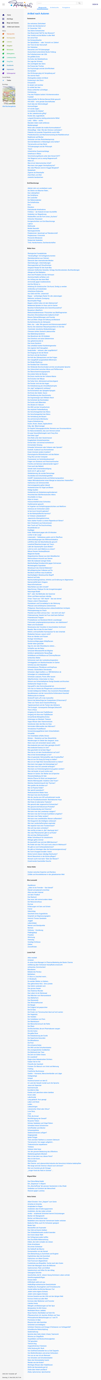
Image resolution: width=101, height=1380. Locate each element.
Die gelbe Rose (33, 1033)
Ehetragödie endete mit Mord (38, 78)
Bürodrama (31, 969)
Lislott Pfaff (31, 952)
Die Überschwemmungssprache (39, 372)
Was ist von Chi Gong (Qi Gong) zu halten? (42, 759)
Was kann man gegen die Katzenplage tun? (43, 764)
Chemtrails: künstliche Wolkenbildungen (42, 329)
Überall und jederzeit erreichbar (38, 890)
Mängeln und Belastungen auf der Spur (41, 1306)
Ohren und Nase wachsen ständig (39, 596)
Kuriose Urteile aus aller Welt (38, 1299)
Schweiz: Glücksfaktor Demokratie (40, 670)
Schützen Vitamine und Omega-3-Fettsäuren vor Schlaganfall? (49, 1327)
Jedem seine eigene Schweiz (38, 1292)
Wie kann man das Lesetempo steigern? (42, 811)
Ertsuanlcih (32, 83)
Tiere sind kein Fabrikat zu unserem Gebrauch (43, 1140)
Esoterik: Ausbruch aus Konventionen (41, 450)
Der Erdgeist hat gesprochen (37, 1007)
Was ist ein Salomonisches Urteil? (39, 163)
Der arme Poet (33, 38)
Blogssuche (43, 7)
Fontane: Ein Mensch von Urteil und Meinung (43, 1066)
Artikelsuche (54, 7)
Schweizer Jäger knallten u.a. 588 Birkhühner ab (44, 672)
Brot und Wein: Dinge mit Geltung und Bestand (44, 320)
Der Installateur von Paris (36, 1019)
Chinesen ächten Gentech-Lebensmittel (41, 331)
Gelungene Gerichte (34, 1273)
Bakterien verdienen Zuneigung (38, 298)
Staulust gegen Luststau (36, 1191)
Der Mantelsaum (33, 1021)
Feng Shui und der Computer (38, 457)
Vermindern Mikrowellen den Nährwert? (41, 726)
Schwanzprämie (33, 1130)
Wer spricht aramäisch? (36, 790)
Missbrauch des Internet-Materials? (40, 568)
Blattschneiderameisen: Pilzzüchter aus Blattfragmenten (47, 312)
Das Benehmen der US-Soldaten (39, 336)
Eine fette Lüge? (33, 435)
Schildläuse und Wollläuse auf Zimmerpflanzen (44, 655)
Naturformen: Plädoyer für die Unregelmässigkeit (45, 589)
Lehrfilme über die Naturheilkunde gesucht (42, 542)
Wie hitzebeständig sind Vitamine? (40, 809)
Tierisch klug (32, 1344)
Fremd (30, 909)
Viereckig (31, 940)
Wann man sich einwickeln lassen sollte (41, 743)
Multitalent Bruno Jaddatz (37, 1310)
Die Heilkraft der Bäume (36, 1249)
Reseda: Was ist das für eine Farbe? (40, 629)
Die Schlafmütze (33, 202)
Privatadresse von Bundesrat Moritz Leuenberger (45, 620)
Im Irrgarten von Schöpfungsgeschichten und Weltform (47, 506)
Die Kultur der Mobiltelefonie (38, 59)
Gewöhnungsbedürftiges (36, 1277)
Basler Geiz (32, 1225)
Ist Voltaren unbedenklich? (37, 516)
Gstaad (30, 1078)
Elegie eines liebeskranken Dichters (40, 1059)
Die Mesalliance (33, 1040)
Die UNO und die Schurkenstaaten (39, 1047)
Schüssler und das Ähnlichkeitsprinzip (41, 139)
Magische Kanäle (34, 554)
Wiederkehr (32, 170)
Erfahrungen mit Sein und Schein (39, 906)
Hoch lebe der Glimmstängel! (38, 104)
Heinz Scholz (31, 1196)
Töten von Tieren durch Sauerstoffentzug (42, 703)
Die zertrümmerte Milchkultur (38, 419)
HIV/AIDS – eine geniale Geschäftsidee (41, 102)
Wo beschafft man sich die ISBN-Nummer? (43, 842)
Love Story (31, 1111)
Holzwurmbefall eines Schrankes (39, 502)
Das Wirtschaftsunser (35, 1003)
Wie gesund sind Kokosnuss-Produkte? (41, 807)
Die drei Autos (32, 1031)
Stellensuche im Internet (36, 696)
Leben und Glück (33, 1102)
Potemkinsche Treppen (36, 618)
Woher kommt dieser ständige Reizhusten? (43, 854)
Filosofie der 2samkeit (35, 1064)
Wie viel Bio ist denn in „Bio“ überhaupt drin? (43, 830)
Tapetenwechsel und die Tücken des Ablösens (44, 705)
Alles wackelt (32, 958)
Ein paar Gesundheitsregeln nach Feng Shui (43, 433)
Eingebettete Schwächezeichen (38, 440)
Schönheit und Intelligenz (36, 1325)
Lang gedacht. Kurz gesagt (37, 1099)
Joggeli (30, 921)
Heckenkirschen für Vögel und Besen (40, 487)
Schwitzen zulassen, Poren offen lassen (41, 677)
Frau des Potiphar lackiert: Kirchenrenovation (43, 94)
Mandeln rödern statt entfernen (38, 123)
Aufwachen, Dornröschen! (37, 967)
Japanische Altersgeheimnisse (38, 518)
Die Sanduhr (32, 71)
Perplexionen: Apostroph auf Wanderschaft (43, 233)
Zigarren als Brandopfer (36, 172)
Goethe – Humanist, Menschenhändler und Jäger (45, 1073)
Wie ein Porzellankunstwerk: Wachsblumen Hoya (45, 800)
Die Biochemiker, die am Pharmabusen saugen (44, 1029)
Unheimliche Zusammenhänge (38, 151)
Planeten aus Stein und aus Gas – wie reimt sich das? (46, 613)
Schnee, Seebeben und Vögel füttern (40, 1123)
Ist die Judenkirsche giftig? (37, 113)
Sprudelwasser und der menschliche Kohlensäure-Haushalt (48, 693)
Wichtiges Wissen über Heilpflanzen (40, 1365)
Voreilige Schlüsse (34, 942)
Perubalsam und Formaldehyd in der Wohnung (44, 603)
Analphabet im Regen (35, 1206)
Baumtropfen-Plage (34, 301)
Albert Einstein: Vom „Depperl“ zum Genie (42, 1202)
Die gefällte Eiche (34, 57)
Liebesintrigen (32, 1107)
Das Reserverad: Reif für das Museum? (41, 33)
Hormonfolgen (33, 106)
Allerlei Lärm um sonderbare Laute (40, 188)
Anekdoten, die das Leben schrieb (39, 1211)
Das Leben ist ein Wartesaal (37, 993)
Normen (30, 928)
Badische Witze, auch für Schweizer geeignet (43, 1223)
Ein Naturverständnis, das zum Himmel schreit (44, 431)
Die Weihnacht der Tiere (36, 1052)
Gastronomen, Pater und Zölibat (39, 1268)
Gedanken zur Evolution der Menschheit (41, 1188)
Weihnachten (32, 1161)
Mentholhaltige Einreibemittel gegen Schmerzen (44, 563)
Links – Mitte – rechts (35, 120)
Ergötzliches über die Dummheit (39, 1256)
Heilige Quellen (33, 490)
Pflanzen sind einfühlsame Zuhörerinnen (42, 606)
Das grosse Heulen (34, 988)
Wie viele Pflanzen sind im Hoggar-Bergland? (43, 168)
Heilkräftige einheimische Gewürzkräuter (42, 1284)
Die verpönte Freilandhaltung (38, 409)
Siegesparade (32, 1135)
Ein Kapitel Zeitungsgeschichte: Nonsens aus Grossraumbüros (49, 428)
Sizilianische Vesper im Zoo (37, 684)
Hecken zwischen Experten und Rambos (42, 872)
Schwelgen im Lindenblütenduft (39, 674)
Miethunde (31, 226)
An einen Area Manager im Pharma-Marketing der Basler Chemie (50, 962)
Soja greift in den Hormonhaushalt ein (41, 686)
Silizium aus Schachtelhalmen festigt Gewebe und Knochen (48, 681)
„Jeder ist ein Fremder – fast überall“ (40, 888)
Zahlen (30, 944)
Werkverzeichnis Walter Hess (38, 792)
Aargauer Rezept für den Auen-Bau (40, 268)
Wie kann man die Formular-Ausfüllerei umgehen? (45, 814)
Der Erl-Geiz (32, 1010)
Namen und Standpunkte (36, 925)
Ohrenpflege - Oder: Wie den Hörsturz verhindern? (45, 130)
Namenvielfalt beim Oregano (38, 582)
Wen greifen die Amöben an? (38, 785)
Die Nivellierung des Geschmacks (39, 395)
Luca (29, 1114)
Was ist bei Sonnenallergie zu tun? (39, 755)
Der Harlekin (32, 1017)
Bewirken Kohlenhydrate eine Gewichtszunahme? (45, 308)
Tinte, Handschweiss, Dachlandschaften (42, 243)
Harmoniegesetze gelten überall (39, 485)
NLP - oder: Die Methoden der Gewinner (41, 594)
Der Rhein (31, 1026)
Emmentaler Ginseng (35, 445)
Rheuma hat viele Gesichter (37, 1322)
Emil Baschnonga (33, 183)
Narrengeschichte (34, 231)
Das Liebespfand (33, 193)
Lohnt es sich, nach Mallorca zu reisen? (41, 549)
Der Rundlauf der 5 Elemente (38, 365)
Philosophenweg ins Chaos (37, 610)
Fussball (30, 97)
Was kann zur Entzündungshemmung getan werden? (46, 769)
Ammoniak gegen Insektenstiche (39, 282)
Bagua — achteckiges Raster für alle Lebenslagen (45, 296)
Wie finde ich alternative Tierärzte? (40, 802)
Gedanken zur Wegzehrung (37, 214)
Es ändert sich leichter (35, 85)
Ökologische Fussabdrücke (37, 253)
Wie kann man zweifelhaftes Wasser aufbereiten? (45, 819)
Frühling (30, 1069)
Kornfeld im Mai (33, 1090)
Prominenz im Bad (34, 1320)
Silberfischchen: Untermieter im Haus (41, 679)
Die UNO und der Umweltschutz (39, 407)
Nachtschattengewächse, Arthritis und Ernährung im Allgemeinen (50, 580)
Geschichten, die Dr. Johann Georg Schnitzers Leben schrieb (49, 1275)
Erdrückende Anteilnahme (37, 209)
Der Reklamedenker (34, 200)
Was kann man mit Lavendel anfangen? (41, 766)
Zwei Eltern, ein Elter (35, 175)
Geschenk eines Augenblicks (38, 914)
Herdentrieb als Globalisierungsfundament (42, 492)
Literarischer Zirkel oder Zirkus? (39, 1109)
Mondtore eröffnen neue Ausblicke (40, 573)
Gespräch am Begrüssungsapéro (39, 916)
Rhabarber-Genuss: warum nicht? (39, 634)
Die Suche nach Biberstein (37, 402)
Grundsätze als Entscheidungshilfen (40, 476)
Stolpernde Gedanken (35, 240)
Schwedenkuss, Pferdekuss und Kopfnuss (42, 667)
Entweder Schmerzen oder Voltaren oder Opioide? (45, 447)
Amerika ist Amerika (35, 1204)
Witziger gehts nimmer (35, 840)
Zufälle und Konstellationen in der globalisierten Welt (46, 874)
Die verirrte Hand (33, 76)
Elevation (31, 207)
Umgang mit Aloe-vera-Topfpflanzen (40, 712)
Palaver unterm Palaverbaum (38, 601)
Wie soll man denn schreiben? (38, 828)
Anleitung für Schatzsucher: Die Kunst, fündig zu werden (47, 286)
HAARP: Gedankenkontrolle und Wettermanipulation (46, 478)
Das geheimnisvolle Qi (35, 341)
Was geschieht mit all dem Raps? (39, 750)
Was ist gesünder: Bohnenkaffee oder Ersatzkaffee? (46, 757)
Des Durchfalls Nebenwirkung (38, 1239)
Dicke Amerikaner (34, 1244)
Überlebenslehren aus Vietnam (38, 258)
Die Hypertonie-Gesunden (36, 1038)
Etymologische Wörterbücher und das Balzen (43, 454)
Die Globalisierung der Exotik (38, 1036)
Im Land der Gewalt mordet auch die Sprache (43, 1083)
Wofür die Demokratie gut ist (38, 1367)
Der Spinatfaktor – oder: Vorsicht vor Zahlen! (43, 42)
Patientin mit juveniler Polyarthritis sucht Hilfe (44, 132)
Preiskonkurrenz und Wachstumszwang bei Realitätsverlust (48, 135)
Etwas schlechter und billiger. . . (39, 90)
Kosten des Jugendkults (36, 116)
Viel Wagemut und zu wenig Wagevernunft (42, 158)
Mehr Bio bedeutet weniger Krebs (39, 561)
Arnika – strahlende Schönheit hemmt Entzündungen (46, 1213)
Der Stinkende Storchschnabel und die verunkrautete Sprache (49, 367)
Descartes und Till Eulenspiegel (39, 50)
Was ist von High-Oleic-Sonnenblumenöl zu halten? (45, 762)
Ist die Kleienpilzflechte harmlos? (39, 513)
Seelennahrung (33, 1332)
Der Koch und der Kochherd (37, 355)
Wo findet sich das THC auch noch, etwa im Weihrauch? (47, 845)
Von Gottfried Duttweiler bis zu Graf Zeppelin (43, 1351)
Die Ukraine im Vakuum (36, 405)
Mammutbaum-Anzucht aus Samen (40, 558)
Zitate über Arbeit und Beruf (37, 1370)
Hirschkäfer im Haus (35, 497)
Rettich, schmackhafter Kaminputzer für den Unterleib (46, 632)
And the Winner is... (34, 284)
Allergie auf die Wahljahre (36, 272)
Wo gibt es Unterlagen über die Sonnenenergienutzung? (47, 849)
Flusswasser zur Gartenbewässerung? (41, 459)
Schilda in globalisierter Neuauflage (40, 653)
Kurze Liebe (32, 1095)
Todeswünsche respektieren (37, 1144)
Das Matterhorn (33, 998)
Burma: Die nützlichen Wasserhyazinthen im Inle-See (46, 327)
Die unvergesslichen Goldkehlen (39, 1050)
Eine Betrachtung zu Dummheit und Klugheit (43, 1254)
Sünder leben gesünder (36, 644)
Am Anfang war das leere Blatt (38, 279)
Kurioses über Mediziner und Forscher (41, 1301)
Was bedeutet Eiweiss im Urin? (38, 748)
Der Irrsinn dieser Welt (35, 1235)
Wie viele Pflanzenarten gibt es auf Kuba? (42, 833)
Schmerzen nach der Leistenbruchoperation (43, 660)
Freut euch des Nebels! (36, 466)
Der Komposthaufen (35, 40)
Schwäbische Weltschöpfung (38, 1329)
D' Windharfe (32, 979)
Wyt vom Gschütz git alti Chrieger (39, 1168)
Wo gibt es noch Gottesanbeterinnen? (41, 847)
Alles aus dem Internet (35, 892)
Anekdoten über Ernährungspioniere (40, 1209)
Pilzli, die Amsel (33, 1116)
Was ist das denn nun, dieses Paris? (40, 1156)
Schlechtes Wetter (34, 658)
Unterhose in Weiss (34, 154)
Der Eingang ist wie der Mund (38, 353)
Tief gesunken (32, 1341)
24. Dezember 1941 (34, 28)
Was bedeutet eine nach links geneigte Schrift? (44, 745)
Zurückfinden (32, 947)
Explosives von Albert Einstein (38, 1258)
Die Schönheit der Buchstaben (38, 400)
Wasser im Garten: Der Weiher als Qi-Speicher (43, 774)
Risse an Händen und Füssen (38, 636)
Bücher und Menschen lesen (37, 1218)
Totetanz (31, 1147)
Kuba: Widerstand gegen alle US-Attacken (42, 532)
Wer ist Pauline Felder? (35, 788)
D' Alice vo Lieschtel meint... (37, 977)
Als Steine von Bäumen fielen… (38, 191)
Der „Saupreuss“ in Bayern (37, 1184)
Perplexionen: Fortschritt (36, 235)
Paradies (31, 935)
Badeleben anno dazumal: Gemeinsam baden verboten (47, 1221)
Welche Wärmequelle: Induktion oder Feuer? (43, 781)
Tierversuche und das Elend (37, 144)
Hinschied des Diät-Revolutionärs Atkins (42, 495)
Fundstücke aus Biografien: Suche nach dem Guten (45, 1263)
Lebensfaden (32, 923)
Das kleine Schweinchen (36, 31)
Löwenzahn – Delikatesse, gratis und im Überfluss (45, 537)
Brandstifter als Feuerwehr (37, 1228)
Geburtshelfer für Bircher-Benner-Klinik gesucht (44, 99)
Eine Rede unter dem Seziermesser (40, 438)
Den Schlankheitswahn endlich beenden (41, 1232)
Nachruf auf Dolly (34, 577)
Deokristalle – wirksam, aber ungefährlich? (42, 350)
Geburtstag (31, 911)
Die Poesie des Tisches (36, 66)
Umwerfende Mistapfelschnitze (38, 717)
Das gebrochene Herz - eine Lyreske (40, 984)
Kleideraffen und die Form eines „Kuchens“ (42, 217)
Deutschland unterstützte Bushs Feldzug (42, 52)
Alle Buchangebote (9, 106)
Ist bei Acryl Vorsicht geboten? (38, 511)
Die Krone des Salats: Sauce (37, 393)
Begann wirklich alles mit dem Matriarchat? (43, 303)
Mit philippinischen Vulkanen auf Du (40, 570)
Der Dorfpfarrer (33, 195)
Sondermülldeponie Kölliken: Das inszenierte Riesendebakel (48, 691)
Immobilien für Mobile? (36, 111)
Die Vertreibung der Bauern (37, 417)
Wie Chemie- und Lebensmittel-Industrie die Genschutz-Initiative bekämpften (54, 1163)
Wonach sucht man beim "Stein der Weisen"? (43, 859)
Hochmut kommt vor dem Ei (37, 1081)
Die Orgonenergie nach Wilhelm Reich (41, 398)
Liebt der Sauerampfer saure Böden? (40, 547)
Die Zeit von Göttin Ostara (37, 1055)
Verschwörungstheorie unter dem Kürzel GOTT (44, 156)
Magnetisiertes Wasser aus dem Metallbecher (44, 556)
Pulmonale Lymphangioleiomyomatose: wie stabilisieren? (48, 622)
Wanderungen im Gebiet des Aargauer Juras (43, 740)
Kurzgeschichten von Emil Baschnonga (41, 221)
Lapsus (30, 224)
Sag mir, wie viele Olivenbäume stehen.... (42, 646)
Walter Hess (31, 248)
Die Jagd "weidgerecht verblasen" (39, 388)
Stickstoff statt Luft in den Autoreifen (40, 698)
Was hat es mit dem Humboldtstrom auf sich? (44, 752)
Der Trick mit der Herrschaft (37, 45)
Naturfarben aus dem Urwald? (38, 587)
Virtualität (31, 733)
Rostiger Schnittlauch (35, 639)
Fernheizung (32, 92)
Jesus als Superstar (34, 1085)
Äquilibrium (32, 885)
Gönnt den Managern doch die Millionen (42, 1266)
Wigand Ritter (31, 1176)
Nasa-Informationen (35, 584)
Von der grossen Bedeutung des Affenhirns (43, 1152)
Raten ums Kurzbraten (35, 625)
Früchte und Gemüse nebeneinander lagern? (43, 464)
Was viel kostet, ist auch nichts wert (40, 771)
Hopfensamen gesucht (35, 504)
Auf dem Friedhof (34, 895)
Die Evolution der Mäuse (36, 379)
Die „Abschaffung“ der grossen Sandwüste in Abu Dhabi (47, 1186)
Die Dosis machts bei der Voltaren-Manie (42, 376)
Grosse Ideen (32, 1280)
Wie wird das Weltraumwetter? (38, 835)
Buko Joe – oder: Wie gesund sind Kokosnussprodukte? (47, 324)
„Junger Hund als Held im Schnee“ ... (40, 1170)
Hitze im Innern (33, 499)
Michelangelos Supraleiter (37, 566)
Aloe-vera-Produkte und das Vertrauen (41, 275)
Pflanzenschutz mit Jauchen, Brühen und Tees (44, 1315)
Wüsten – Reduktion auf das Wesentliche (42, 738)
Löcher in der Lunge (34, 535)
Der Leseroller (32, 198)
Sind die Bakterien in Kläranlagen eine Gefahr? (44, 142)
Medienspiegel (33, 125)
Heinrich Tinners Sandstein (37, 918)
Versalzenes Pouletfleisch (37, 729)
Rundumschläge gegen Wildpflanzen (40, 641)
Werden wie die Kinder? (36, 1362)
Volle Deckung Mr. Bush (36, 1348)
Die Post (30, 1043)
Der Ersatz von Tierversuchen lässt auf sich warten (45, 1012)
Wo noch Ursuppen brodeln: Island (40, 852)
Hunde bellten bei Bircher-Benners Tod (41, 1289)
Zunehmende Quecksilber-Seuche (39, 861)
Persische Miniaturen (35, 238)
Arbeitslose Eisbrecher (35, 291)
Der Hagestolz (32, 1014)
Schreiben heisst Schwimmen (38, 1126)
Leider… (30, 1104)
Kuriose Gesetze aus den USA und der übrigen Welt (45, 1296)
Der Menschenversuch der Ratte (39, 1024)
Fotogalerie (66, 7)
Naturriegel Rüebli (34, 592)
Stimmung (31, 937)
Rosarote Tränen (33, 1121)
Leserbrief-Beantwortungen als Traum (41, 544)
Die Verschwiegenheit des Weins (39, 412)
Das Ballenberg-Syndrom (36, 334)
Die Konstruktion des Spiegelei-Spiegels (41, 391)
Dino (29, 205)
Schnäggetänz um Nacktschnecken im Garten (44, 662)
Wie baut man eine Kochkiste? (38, 795)
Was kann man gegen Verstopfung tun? (41, 165)
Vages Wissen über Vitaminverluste (40, 722)
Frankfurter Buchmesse (36, 1071)
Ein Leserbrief (32, 1057)
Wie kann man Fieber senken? (38, 816)
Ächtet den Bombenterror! (37, 26)
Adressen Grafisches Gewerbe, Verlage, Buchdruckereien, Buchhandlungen (54, 270)
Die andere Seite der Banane (37, 374)
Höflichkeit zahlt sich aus (36, 1282)
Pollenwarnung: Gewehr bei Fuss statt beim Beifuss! (46, 615)
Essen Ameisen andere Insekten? (39, 452)
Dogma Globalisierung (35, 421)
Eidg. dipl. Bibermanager (36, 426)
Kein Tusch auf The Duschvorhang (39, 525)
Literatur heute (33, 1303)
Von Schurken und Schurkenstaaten (40, 1358)
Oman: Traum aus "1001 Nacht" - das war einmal (44, 599)
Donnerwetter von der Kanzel (38, 1251)
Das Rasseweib (33, 1000)
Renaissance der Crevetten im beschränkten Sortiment (47, 627)
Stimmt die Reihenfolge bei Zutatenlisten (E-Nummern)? (47, 700)
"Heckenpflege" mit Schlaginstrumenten (41, 256)
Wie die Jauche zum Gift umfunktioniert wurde (44, 797)
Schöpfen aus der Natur (36, 648)
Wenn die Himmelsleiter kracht (38, 1360)
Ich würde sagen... (34, 109)
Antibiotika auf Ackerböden (37, 289)
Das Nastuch (32, 897)
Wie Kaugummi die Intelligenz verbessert (42, 821)
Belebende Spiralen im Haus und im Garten (43, 305)
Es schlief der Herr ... (35, 87)
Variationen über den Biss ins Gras (40, 724)
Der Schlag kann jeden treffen (38, 1237)
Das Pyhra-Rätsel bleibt (36, 1181)
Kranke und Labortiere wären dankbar (41, 1092)
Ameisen (31, 960)
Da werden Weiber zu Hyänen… (38, 981)
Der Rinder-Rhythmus (35, 362)
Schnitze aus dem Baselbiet (37, 665)
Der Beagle (31, 1005)
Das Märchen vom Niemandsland (39, 995)
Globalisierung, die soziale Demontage (41, 473)
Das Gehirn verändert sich (37, 986)
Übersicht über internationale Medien (40, 260)
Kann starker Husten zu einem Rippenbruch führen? (46, 521)
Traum (30, 149)
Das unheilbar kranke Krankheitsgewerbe (42, 346)
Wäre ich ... (31, 161)
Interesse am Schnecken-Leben (39, 509)
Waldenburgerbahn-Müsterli (37, 1154)
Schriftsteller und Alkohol (36, 1128)
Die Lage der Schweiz (35, 61)
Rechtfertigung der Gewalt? (37, 1118)
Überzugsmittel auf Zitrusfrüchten (39, 265)
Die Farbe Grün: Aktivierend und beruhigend (43, 381)
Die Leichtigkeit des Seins (36, 64)
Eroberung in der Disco (35, 80)
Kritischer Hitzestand (35, 219)
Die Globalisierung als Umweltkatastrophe (42, 386)
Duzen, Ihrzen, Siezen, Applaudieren (40, 424)
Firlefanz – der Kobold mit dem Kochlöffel (42, 212)
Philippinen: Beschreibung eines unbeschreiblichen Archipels (49, 608)
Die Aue (30, 904)
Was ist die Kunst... (34, 1159)
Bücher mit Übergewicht (36, 1216)
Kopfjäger (31, 530)
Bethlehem (31, 974)
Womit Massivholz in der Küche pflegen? (42, 856)
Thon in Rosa (32, 710)
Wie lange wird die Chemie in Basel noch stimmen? (45, 1166)
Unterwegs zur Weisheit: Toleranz (39, 719)
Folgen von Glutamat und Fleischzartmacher (43, 461)
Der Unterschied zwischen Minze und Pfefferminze (45, 369)
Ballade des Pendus (34, 972)
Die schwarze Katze (34, 1045)
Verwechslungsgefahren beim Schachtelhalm (43, 731)
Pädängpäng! (32, 932)
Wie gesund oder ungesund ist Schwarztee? (43, 804)
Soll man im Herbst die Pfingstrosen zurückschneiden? (47, 688)
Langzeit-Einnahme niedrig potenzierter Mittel (43, 118)
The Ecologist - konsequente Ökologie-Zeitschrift (45, 707)
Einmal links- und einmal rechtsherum (41, 443)
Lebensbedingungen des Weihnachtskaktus (43, 539)
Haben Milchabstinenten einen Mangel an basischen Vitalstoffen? (50, 480)
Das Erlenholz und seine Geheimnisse (41, 339)
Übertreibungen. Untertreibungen (39, 263)
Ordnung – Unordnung (35, 930)
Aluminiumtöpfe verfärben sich (38, 277)
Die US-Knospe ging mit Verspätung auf (41, 73)
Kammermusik (33, 1088)
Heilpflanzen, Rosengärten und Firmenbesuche (44, 1287)
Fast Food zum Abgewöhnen (38, 1261)
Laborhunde (32, 1097)
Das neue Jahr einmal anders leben (40, 899)
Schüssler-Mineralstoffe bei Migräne (40, 651)
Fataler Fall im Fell (34, 1062)
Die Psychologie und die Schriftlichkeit (41, 68)
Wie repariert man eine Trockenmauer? (41, 826)
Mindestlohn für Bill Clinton (37, 1308)
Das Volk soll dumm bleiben (37, 1230)
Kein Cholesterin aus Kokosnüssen (40, 523)
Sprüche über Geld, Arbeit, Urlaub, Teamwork (43, 1334)
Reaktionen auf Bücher (35, 137)
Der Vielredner (32, 47)
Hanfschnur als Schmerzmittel (38, 483)
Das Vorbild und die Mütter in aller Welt (41, 35)
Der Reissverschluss (35, 902)
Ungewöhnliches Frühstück (37, 1346)
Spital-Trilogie (32, 1137)
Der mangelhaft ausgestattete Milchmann (42, 360)
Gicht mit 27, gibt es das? (36, 471)
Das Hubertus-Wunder (35, 991)
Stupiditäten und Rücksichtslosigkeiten (41, 1339)
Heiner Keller (31, 867)
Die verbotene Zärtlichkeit (36, 24)
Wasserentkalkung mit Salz (37, 776)
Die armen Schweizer (35, 1247)
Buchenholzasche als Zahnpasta (39, 322)
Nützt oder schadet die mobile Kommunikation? (44, 128)
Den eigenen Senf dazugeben (38, 348)
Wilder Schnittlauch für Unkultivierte (40, 837)
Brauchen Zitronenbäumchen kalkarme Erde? (43, 315)
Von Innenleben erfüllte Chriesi (38, 736)
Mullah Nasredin (33, 228)
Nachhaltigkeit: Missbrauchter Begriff (41, 575)
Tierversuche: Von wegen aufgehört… (40, 1142)
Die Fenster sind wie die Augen (38, 383)
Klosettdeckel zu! (34, 528)
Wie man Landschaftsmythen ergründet (41, 823)
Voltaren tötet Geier (34, 1149)
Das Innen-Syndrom (34, 343)
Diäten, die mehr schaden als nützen (40, 1242)
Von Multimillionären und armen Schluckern (43, 1353)
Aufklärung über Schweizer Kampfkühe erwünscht (45, 965)
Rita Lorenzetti (32, 880)
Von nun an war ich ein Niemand (39, 1355)
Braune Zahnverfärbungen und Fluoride (41, 317)
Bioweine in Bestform (35, 310)
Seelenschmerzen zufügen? (37, 1133)
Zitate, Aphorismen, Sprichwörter (39, 1372)
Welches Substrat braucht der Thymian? (41, 783)
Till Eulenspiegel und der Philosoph (40, 146)
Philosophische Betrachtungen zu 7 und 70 (43, 1318)
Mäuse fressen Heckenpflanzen (39, 551)
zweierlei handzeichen (35, 177)
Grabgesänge (32, 1076)
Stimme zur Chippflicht (36, 1336)
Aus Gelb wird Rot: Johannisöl (38, 294)
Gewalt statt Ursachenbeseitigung (39, 469)
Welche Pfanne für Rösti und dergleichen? (42, 778)
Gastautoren (31, 18)
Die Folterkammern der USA (37, 54)
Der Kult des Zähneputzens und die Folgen (42, 357)
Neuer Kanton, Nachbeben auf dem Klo (41, 1313)
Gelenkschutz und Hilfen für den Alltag (41, 1270)
